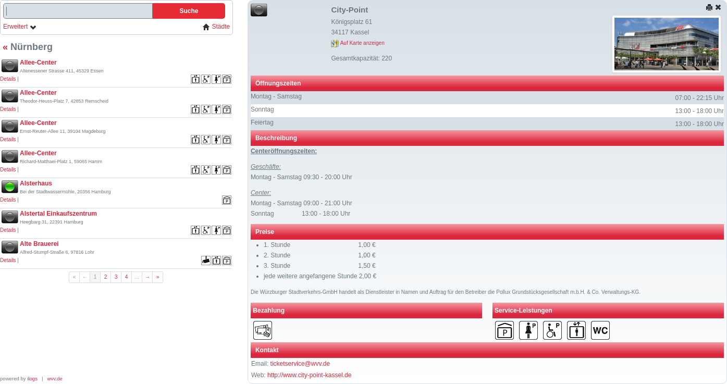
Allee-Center (38, 62)
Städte (216, 27)
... (136, 277)
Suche (188, 11)
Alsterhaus (36, 183)
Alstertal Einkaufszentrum (58, 213)
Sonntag (262, 109)
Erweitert (20, 27)
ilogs (32, 378)
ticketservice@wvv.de (300, 363)
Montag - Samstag (276, 96)
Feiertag (262, 122)
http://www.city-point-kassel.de (309, 375)
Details (8, 79)
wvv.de (55, 378)
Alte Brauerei (39, 243)
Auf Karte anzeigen (357, 43)
